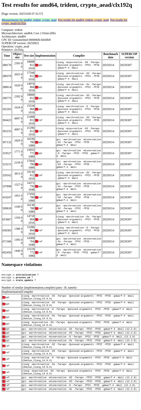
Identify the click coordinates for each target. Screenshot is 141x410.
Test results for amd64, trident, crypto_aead (83, 20)
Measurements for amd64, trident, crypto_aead (29, 20)
